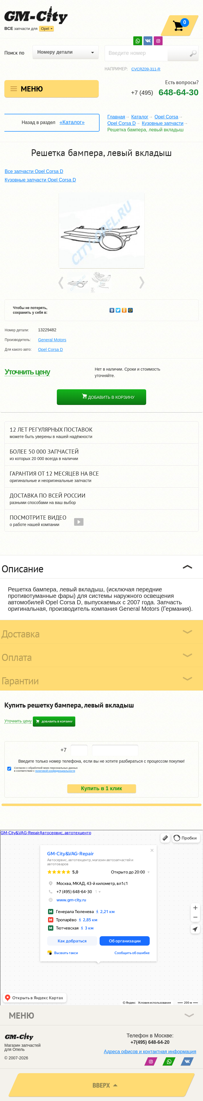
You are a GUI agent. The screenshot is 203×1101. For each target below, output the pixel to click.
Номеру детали (54, 52)
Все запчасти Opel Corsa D (34, 171)
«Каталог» (71, 122)
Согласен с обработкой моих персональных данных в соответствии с (46, 769)
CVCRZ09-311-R (146, 69)
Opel (45, 28)
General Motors (52, 339)
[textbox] (152, 53)
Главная (116, 116)
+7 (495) (165, 92)
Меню (32, 89)
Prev (61, 283)
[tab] (101, 567)
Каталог (139, 116)
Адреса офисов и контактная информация (150, 1051)
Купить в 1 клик (101, 788)
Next (141, 283)
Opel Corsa (166, 116)
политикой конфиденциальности (55, 770)
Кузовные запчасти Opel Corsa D (40, 179)
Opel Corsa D (121, 123)
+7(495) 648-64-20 (150, 1042)
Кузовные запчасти (162, 123)
